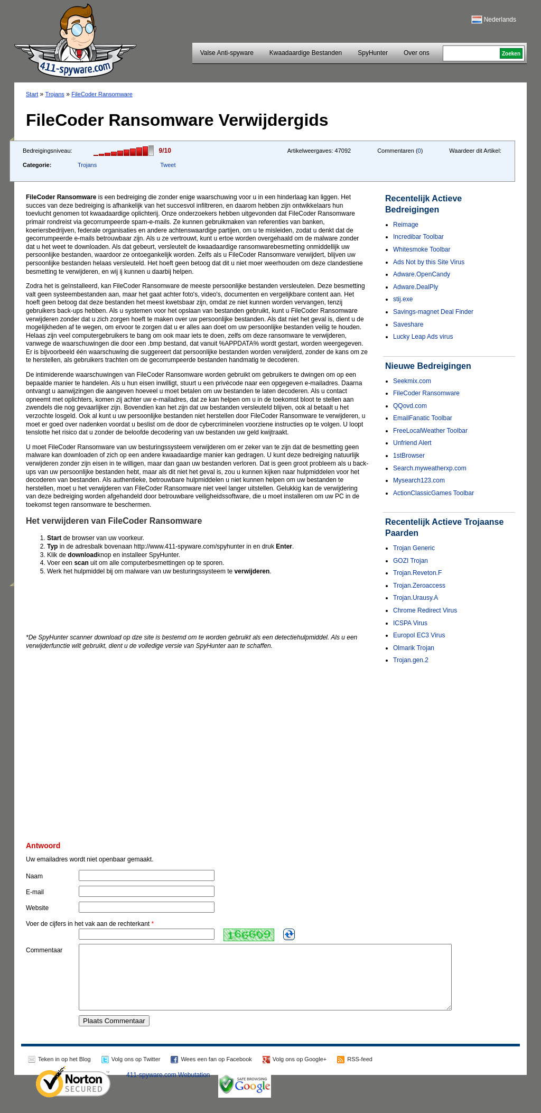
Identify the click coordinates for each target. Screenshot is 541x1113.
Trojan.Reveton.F (417, 573)
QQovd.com (410, 406)
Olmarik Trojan (413, 648)
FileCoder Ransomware (102, 94)
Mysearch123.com (419, 480)
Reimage (405, 224)
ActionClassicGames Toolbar (433, 493)
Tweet (167, 165)
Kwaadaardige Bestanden (305, 53)
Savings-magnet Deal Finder (433, 312)
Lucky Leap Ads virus (423, 336)
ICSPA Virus (410, 623)
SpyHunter (373, 53)
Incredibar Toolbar (418, 236)
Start (32, 94)
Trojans (54, 94)
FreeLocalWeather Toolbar (430, 430)
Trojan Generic (414, 548)
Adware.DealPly (415, 287)
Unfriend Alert (412, 443)
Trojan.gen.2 (410, 660)
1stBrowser (409, 455)
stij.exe (403, 299)
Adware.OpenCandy (421, 274)
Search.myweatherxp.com (430, 468)
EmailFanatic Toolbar (422, 418)
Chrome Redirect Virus (425, 610)
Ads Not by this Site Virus (428, 262)
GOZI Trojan (410, 560)
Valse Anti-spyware (227, 53)
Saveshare (408, 324)
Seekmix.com (412, 381)
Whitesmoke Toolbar (422, 249)
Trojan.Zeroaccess (419, 585)
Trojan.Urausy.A (415, 597)
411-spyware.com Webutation (168, 1087)
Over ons (417, 53)
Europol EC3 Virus (419, 635)
